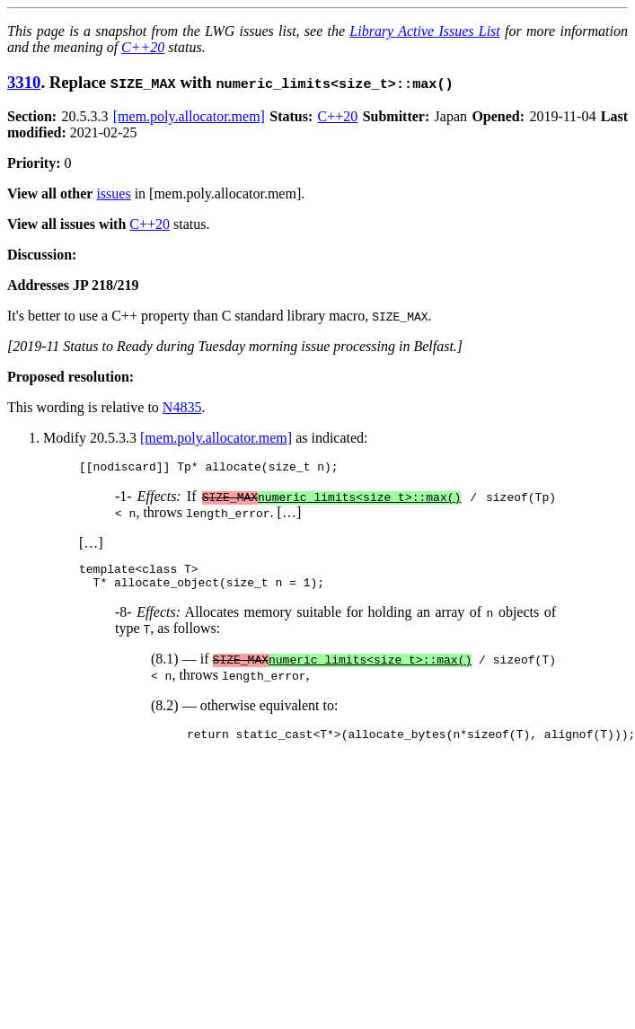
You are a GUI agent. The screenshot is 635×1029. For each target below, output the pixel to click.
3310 (23, 82)
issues (113, 193)
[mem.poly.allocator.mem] (189, 116)
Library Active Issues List (424, 31)
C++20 (142, 47)
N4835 (182, 407)
